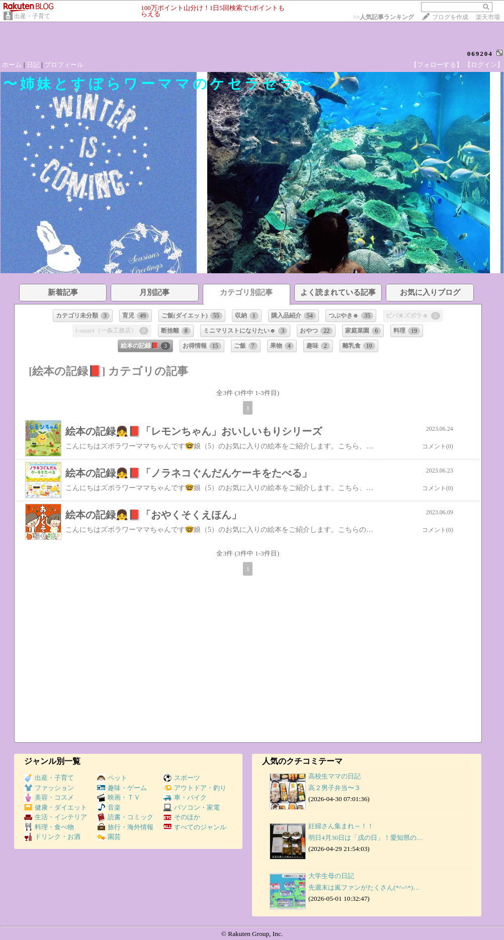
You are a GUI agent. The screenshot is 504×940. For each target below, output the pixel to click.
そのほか (181, 817)
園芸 (109, 836)
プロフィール (63, 64)
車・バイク (185, 797)
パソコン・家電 (191, 807)
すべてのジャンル (194, 827)
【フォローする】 (436, 64)
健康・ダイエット (55, 807)
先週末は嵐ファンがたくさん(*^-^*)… (363, 887)
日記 (33, 64)
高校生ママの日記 (334, 776)
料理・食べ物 (49, 827)
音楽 (109, 807)
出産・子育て (32, 16)
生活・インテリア (55, 817)
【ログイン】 (483, 64)
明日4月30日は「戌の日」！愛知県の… (365, 837)
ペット (112, 777)
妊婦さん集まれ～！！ (341, 826)
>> (383, 17)
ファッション (49, 788)
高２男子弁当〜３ (334, 788)
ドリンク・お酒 (52, 836)
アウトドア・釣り (194, 788)
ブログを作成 (450, 17)
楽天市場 (488, 17)
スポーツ (181, 777)
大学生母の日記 (331, 876)
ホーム (12, 64)
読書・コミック (125, 817)
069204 (480, 53)
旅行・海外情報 (125, 827)
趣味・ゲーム (122, 788)
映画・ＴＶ (118, 797)
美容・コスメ (49, 797)
